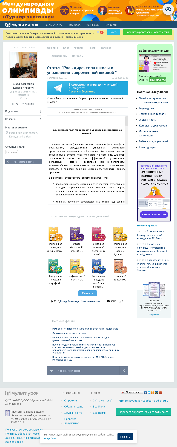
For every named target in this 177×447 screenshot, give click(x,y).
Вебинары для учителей (153, 141)
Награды (77, 56)
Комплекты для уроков (153, 125)
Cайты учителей (54, 25)
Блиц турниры (147, 147)
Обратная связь (73, 406)
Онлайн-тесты (147, 119)
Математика (11, 152)
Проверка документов (71, 421)
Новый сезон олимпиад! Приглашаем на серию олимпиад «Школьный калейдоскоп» (152, 249)
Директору (63, 78)
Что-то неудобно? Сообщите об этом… (143, 400)
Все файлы (92, 25)
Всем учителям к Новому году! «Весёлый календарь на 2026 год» (150, 235)
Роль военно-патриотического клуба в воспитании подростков (85, 328)
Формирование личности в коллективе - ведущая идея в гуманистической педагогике (81, 339)
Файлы (78, 47)
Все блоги (75, 25)
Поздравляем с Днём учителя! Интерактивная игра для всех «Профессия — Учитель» (153, 265)
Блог (66, 47)
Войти (113, 32)
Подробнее (50, 438)
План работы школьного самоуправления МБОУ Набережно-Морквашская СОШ (83, 358)
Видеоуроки (146, 108)
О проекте (70, 400)
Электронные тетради (152, 114)
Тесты (92, 47)
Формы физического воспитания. (69, 333)
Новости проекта (147, 225)
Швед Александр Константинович (80, 301)
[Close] (93, 33)
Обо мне (52, 47)
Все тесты (111, 25)
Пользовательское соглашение (24, 429)
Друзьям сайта (73, 412)
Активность (59, 56)
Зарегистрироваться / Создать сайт (147, 32)
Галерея (106, 47)
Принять (125, 436)
